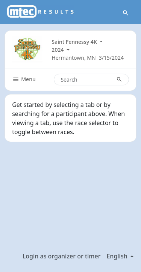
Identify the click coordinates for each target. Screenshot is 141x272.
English (117, 256)
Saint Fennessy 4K (75, 41)
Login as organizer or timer (62, 256)
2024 (58, 49)
